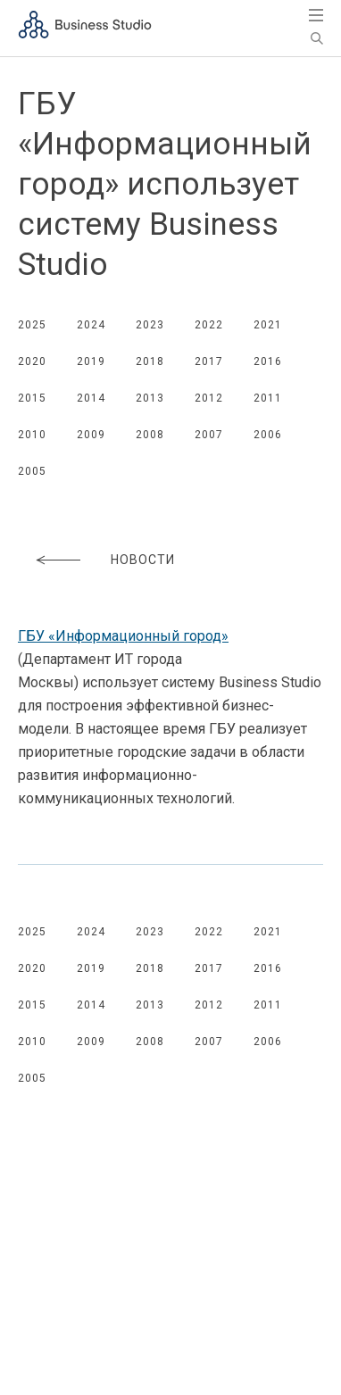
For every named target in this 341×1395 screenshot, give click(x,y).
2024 (91, 325)
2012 (209, 398)
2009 (91, 434)
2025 (32, 325)
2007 (209, 434)
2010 (32, 434)
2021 (268, 325)
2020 (32, 361)
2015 (32, 398)
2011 (268, 398)
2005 (32, 471)
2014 (91, 398)
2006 (268, 434)
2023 (150, 325)
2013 (150, 398)
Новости (143, 559)
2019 (91, 361)
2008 (150, 434)
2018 (150, 361)
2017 (209, 361)
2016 (268, 361)
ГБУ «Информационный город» (123, 635)
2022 (209, 325)
